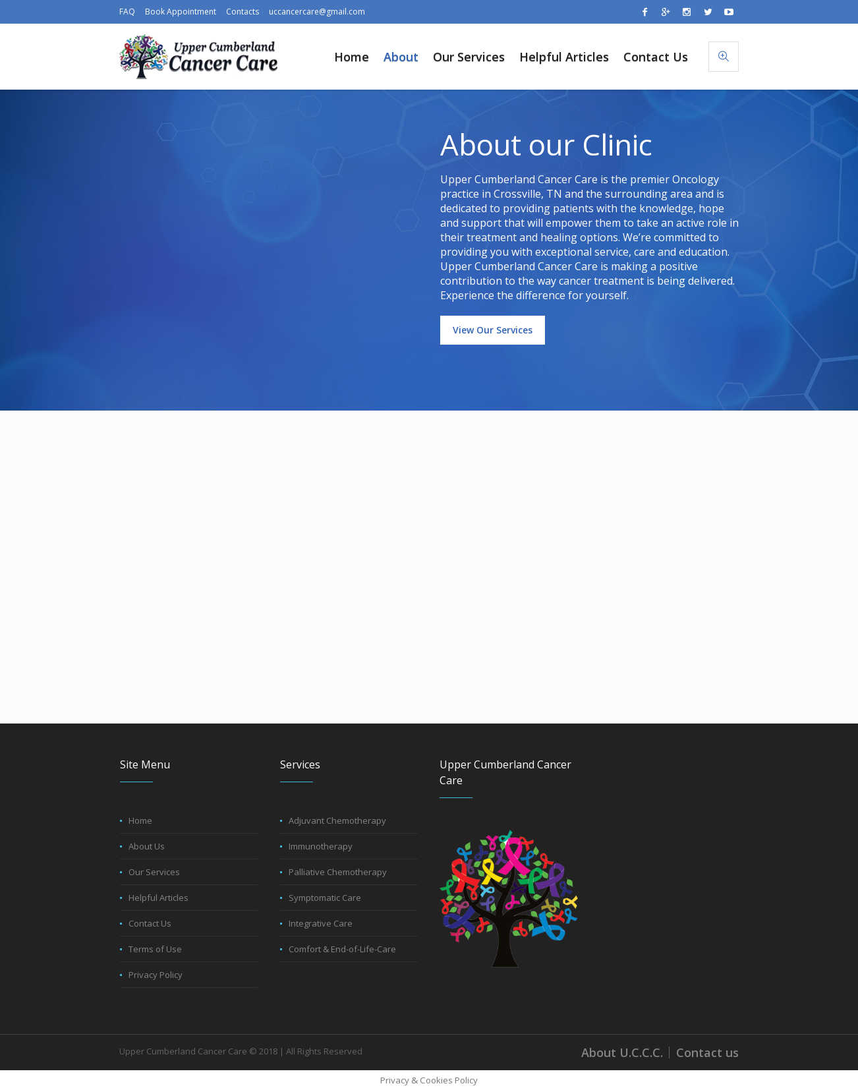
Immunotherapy (321, 846)
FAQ (127, 11)
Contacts (242, 11)
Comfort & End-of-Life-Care (342, 949)
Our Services (154, 872)
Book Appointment (180, 11)
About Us (147, 846)
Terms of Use (155, 949)
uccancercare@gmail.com (317, 11)
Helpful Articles (158, 898)
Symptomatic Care (325, 898)
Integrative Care (321, 923)
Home (140, 820)
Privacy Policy (156, 975)
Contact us (707, 1052)
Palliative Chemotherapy (338, 872)
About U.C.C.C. (622, 1052)
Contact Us (150, 923)
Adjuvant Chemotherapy (337, 820)
